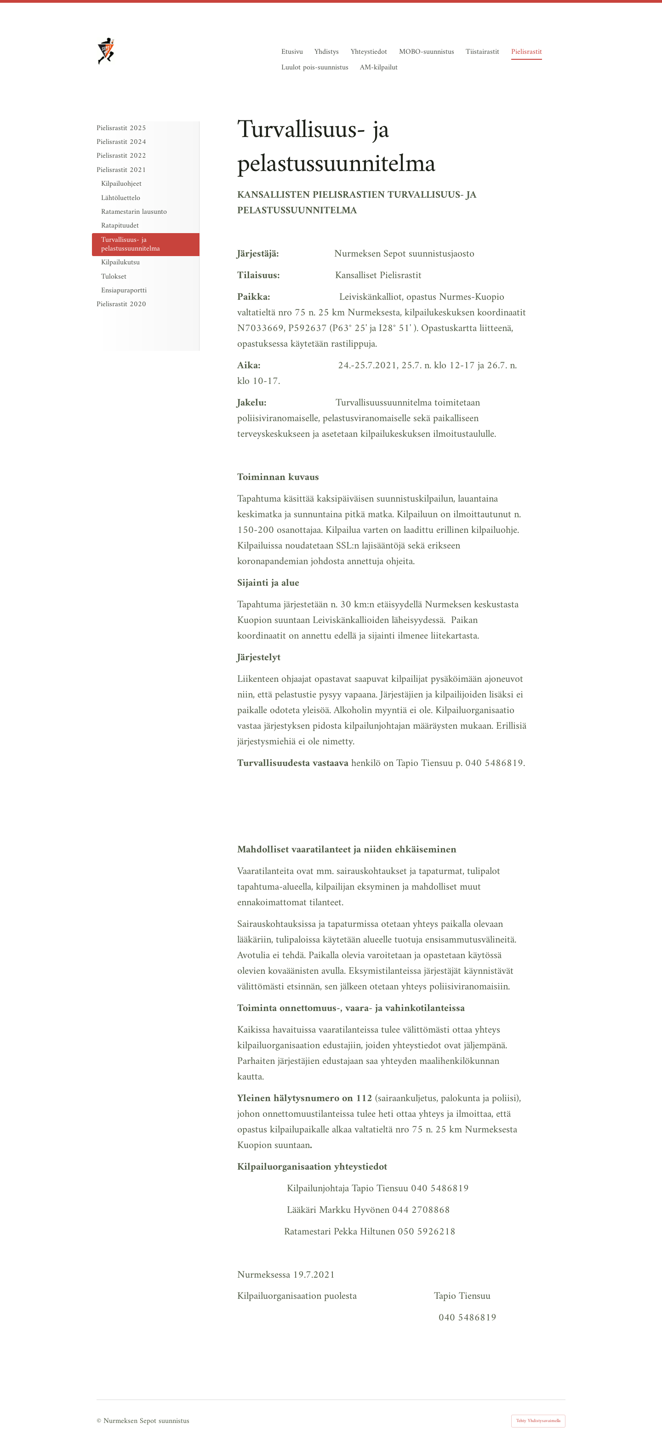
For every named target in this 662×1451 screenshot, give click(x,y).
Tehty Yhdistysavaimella (538, 1421)
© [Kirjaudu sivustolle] (100, 1421)
